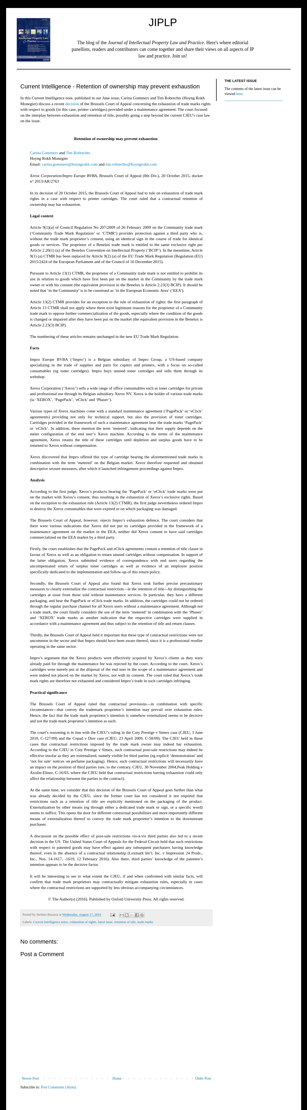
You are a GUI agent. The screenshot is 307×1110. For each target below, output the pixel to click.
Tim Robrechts (78, 152)
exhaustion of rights (83, 922)
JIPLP (163, 22)
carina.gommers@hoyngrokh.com (70, 164)
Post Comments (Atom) (58, 1087)
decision (72, 103)
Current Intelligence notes (50, 922)
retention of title (125, 922)
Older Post (203, 1078)
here (239, 94)
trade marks (145, 922)
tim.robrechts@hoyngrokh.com (131, 164)
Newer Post (30, 1078)
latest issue (105, 922)
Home (116, 1078)
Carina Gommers (44, 152)
